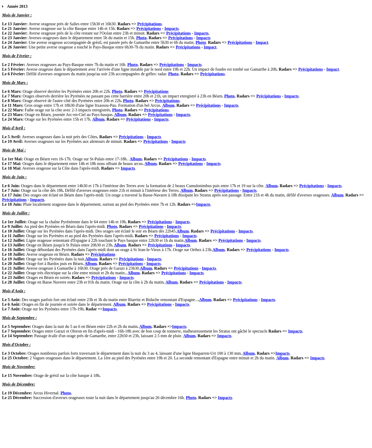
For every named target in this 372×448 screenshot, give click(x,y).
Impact (262, 42)
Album (168, 105)
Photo (141, 38)
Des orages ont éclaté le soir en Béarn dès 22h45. (136, 231)
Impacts (171, 28)
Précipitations (149, 24)
